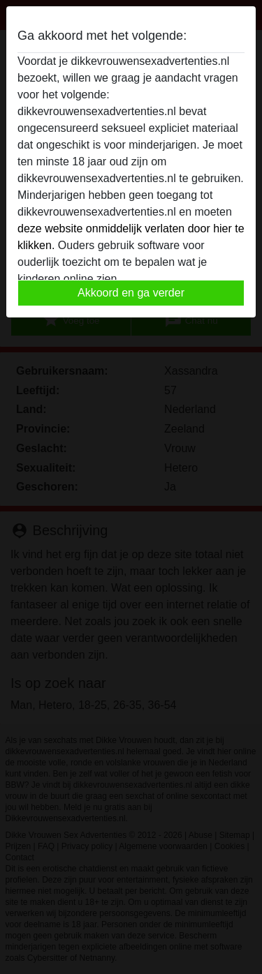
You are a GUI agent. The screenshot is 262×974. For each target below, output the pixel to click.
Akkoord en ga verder (131, 293)
